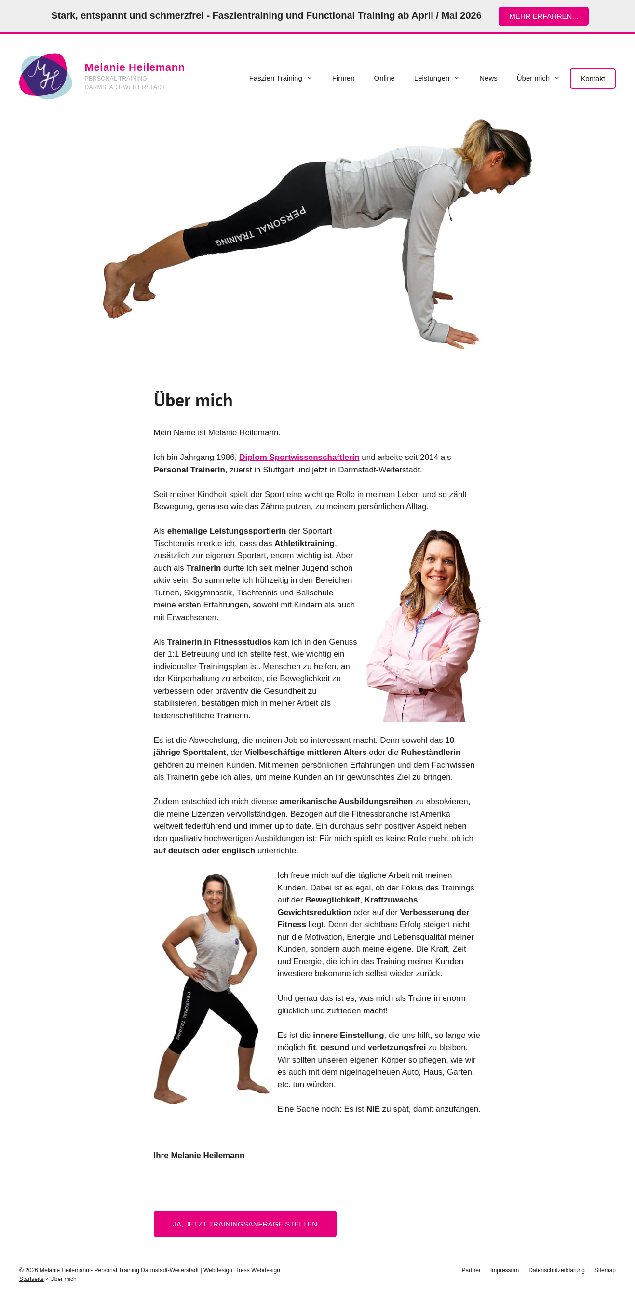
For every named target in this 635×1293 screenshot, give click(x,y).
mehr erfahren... (543, 16)
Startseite (31, 1279)
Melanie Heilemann (135, 67)
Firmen (343, 78)
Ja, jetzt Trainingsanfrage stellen (245, 1224)
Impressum (504, 1270)
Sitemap (605, 1270)
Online (384, 78)
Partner (471, 1270)
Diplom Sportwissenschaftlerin (299, 457)
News (488, 78)
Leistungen (442, 78)
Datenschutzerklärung (556, 1270)
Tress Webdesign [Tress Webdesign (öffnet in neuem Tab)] (257, 1270)
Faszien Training (286, 78)
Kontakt (593, 78)
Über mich (543, 78)
